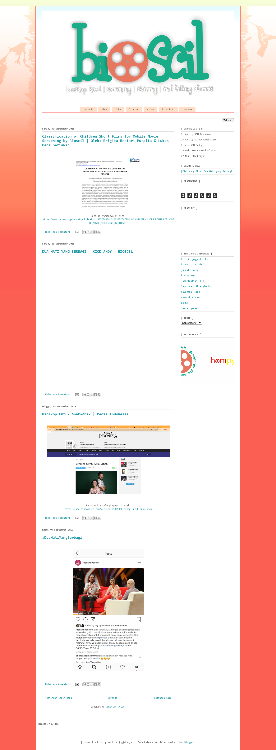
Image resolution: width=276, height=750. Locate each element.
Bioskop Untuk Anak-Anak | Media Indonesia (85, 414)
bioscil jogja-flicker (195, 259)
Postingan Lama (162, 698)
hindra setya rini (192, 264)
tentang (187, 109)
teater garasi (190, 308)
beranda (88, 109)
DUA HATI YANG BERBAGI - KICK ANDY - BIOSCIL (87, 252)
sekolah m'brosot (192, 297)
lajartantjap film (192, 281)
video (150, 109)
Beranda (112, 698)
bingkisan (168, 109)
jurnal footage (190, 270)
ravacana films (190, 292)
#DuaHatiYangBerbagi (62, 538)
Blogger (189, 742)
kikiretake (188, 275)
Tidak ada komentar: (58, 232)
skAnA (184, 303)
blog (104, 109)
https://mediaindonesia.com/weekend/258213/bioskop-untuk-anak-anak (108, 509)
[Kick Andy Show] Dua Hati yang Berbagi (206, 171)
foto (118, 109)
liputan (134, 109)
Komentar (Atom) (116, 707)
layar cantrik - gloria (196, 286)
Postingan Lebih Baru (58, 698)
